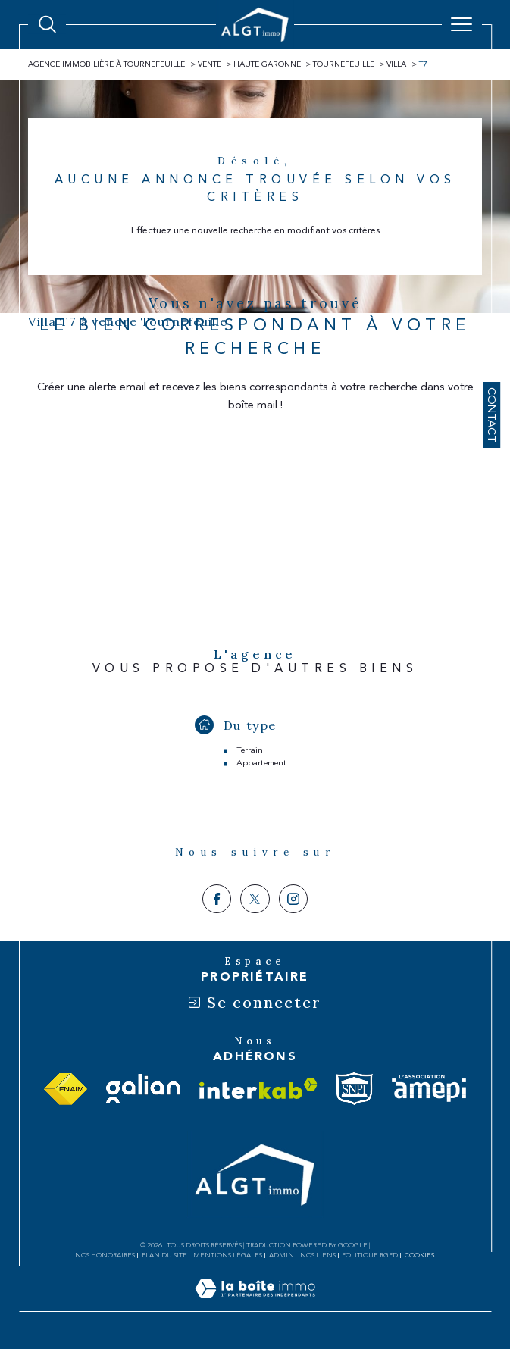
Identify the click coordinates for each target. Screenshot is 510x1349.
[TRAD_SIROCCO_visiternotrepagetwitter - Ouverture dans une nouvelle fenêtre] (254, 898)
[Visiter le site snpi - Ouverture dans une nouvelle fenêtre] (354, 1088)
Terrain (249, 749)
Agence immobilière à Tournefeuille (106, 64)
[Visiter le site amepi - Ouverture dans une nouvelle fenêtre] (429, 1088)
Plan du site (164, 1255)
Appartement (261, 762)
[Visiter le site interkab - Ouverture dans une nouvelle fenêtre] (258, 1088)
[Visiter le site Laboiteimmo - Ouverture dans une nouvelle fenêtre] (255, 1304)
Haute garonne (267, 64)
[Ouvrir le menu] (462, 24)
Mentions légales (227, 1255)
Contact (491, 415)
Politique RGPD (370, 1255)
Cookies (420, 1255)
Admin (281, 1255)
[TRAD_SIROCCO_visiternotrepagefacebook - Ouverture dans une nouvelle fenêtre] (216, 898)
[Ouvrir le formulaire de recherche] (47, 24)
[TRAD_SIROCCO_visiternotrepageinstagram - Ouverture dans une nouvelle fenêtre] (293, 898)
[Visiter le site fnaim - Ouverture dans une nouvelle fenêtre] (65, 1089)
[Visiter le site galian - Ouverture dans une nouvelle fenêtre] (143, 1088)
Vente (209, 64)
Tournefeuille (343, 64)
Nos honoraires (105, 1255)
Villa (396, 64)
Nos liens (318, 1255)
